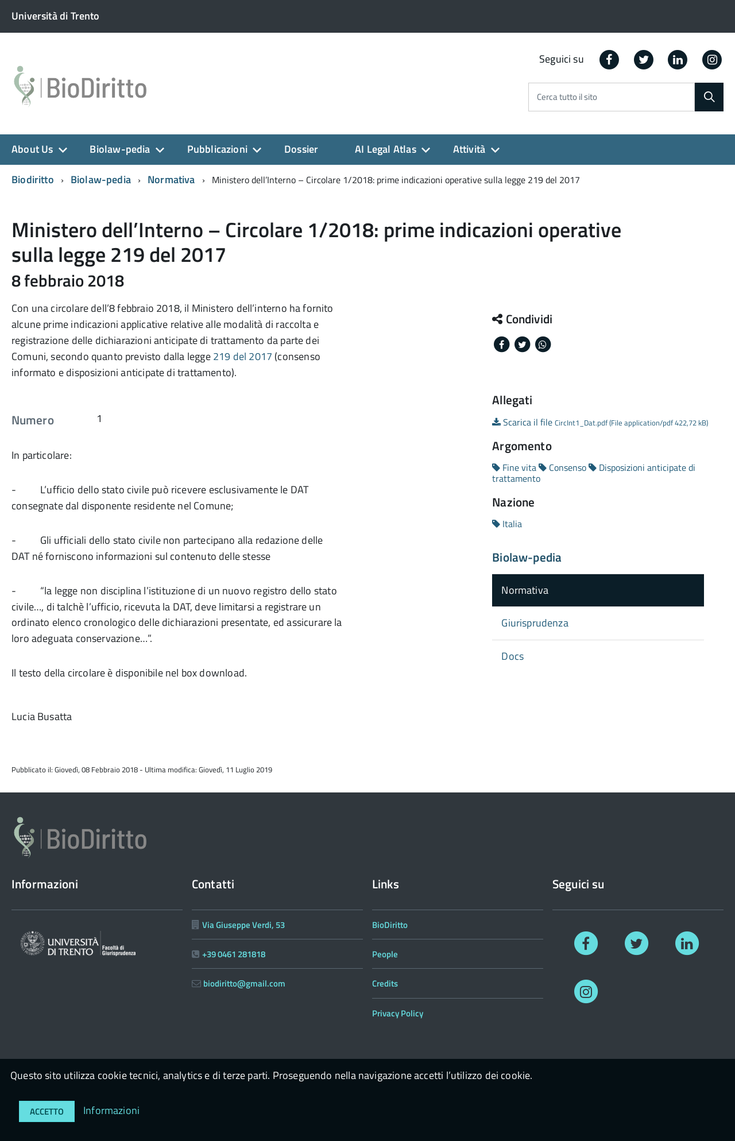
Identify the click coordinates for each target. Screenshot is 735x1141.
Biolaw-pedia (120, 149)
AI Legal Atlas (385, 149)
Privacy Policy (397, 1013)
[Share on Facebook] (502, 343)
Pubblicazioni (217, 149)
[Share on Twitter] (523, 343)
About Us (32, 149)
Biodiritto (32, 179)
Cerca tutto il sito (567, 97)
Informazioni (111, 1110)
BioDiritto (390, 924)
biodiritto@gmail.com (244, 983)
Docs (512, 656)
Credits (385, 983)
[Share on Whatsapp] (542, 343)
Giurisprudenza (534, 623)
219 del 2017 (242, 356)
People (385, 954)
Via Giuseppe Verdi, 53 (243, 924)
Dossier (301, 149)
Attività (469, 149)
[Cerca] (709, 97)
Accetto (47, 1111)
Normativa (171, 179)
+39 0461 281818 (233, 954)
